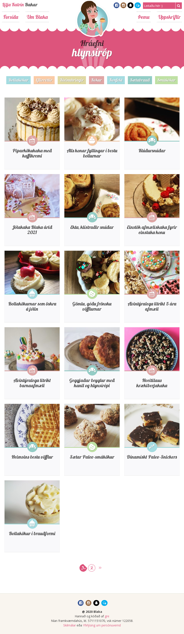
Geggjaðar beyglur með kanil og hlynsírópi (92, 382)
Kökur (96, 80)
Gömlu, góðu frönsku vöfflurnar (91, 306)
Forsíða (10, 17)
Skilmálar (69, 625)
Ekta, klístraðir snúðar (92, 227)
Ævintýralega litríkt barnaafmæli (32, 382)
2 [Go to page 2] (92, 567)
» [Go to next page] (100, 567)
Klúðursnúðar (151, 151)
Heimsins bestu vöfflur (32, 457)
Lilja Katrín (13, 5)
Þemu (143, 17)
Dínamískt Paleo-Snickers (152, 457)
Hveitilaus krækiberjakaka (151, 382)
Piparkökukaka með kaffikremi (32, 153)
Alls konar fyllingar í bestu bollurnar (92, 153)
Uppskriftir (169, 17)
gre (107, 616)
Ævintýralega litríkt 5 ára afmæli (152, 306)
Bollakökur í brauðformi (32, 533)
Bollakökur (18, 80)
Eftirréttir (44, 80)
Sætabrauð (140, 80)
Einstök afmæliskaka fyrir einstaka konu (152, 229)
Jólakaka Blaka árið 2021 (32, 229)
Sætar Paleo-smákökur (92, 457)
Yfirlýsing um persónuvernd (102, 625)
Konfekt (116, 80)
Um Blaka (37, 17)
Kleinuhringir (72, 80)
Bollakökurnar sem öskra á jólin (32, 306)
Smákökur (166, 80)
